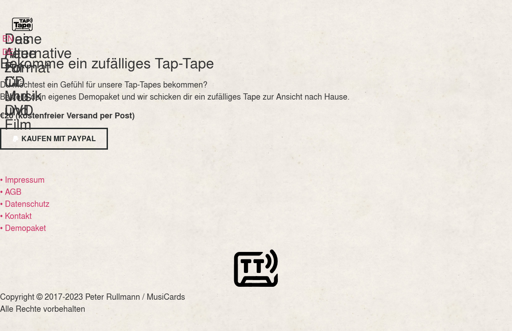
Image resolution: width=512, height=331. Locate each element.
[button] (54, 139)
